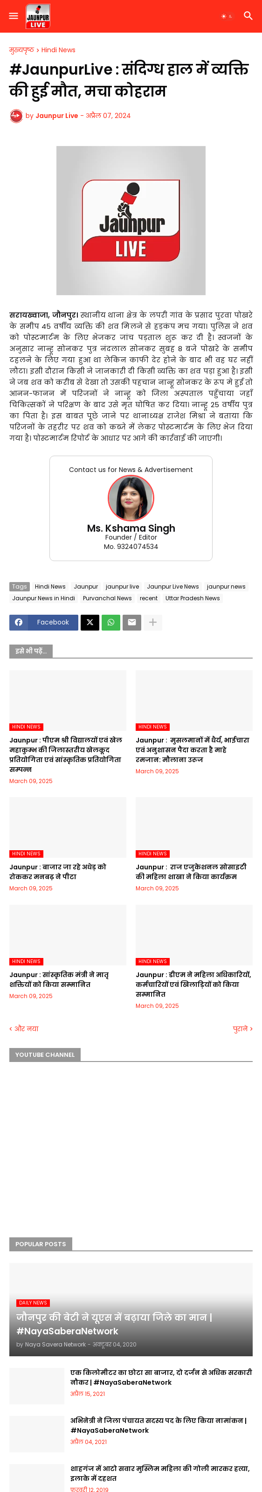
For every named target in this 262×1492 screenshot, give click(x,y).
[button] (13, 16)
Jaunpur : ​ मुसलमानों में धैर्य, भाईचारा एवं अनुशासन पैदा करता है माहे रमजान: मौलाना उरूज (192, 750)
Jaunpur (86, 586)
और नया (26, 1029)
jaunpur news (226, 586)
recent (149, 598)
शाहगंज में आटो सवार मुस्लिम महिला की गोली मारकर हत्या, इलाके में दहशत (160, 1473)
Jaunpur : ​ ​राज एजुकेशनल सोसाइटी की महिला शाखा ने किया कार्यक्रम (191, 871)
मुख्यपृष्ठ (21, 50)
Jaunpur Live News (173, 586)
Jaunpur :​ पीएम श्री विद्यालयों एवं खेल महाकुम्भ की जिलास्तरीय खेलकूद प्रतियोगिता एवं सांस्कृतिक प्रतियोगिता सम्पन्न (65, 755)
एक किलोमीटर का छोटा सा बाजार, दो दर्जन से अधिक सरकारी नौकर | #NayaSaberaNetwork (161, 1377)
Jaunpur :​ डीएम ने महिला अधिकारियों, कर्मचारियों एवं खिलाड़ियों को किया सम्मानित (193, 984)
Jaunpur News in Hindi (43, 598)
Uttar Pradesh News (192, 598)
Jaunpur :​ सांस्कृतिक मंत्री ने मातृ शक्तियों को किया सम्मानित (59, 979)
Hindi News (58, 50)
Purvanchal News (107, 598)
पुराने (240, 1029)
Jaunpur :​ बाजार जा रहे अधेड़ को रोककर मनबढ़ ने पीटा (57, 871)
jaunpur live (122, 586)
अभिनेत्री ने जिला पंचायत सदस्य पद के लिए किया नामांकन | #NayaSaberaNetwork (158, 1425)
